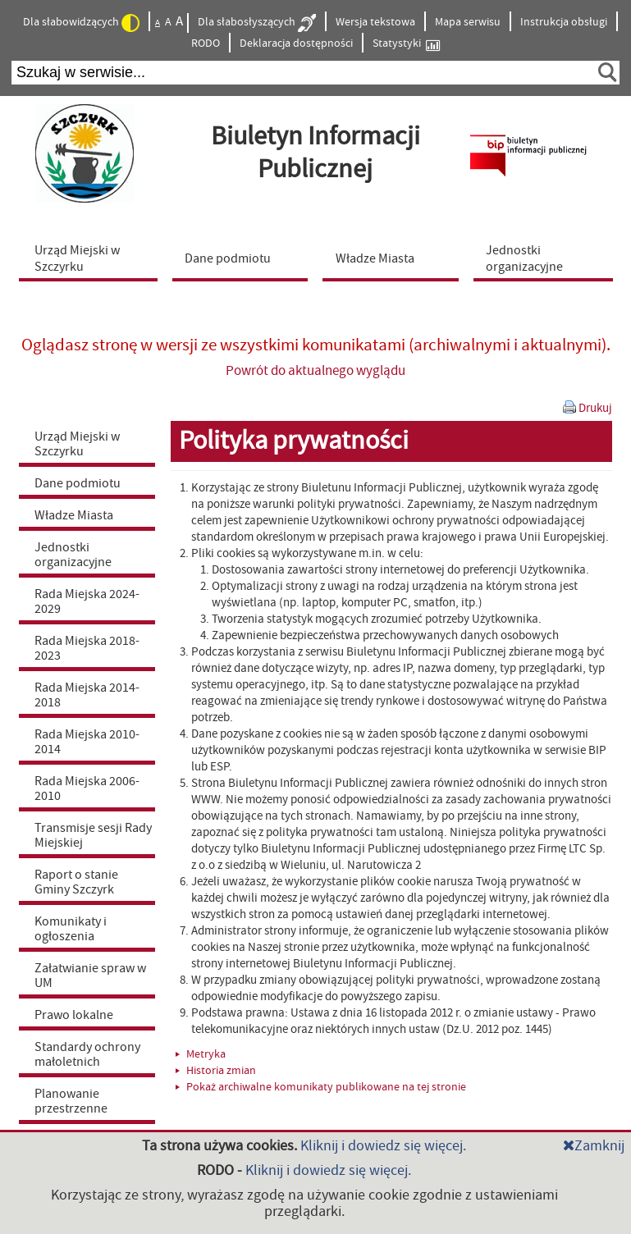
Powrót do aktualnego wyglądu (315, 371)
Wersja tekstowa (375, 22)
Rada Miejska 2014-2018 (86, 695)
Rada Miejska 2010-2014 (86, 741)
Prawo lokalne (73, 1015)
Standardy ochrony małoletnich (87, 1054)
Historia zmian (216, 1070)
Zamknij (593, 1145)
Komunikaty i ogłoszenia (70, 928)
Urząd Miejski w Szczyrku (77, 443)
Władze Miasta (73, 515)
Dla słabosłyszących (257, 23)
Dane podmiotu (77, 483)
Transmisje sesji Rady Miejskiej (93, 835)
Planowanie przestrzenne (70, 1101)
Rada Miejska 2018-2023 (86, 648)
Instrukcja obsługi (563, 22)
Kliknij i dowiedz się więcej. (383, 1145)
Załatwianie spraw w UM (90, 975)
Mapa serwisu (468, 22)
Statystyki (406, 44)
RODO (205, 43)
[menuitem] (92, 257)
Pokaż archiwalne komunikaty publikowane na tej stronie (321, 1087)
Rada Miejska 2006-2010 (86, 788)
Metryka (201, 1054)
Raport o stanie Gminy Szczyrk (76, 882)
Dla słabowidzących (81, 23)
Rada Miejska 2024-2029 (86, 601)
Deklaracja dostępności (296, 43)
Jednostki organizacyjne (73, 554)
